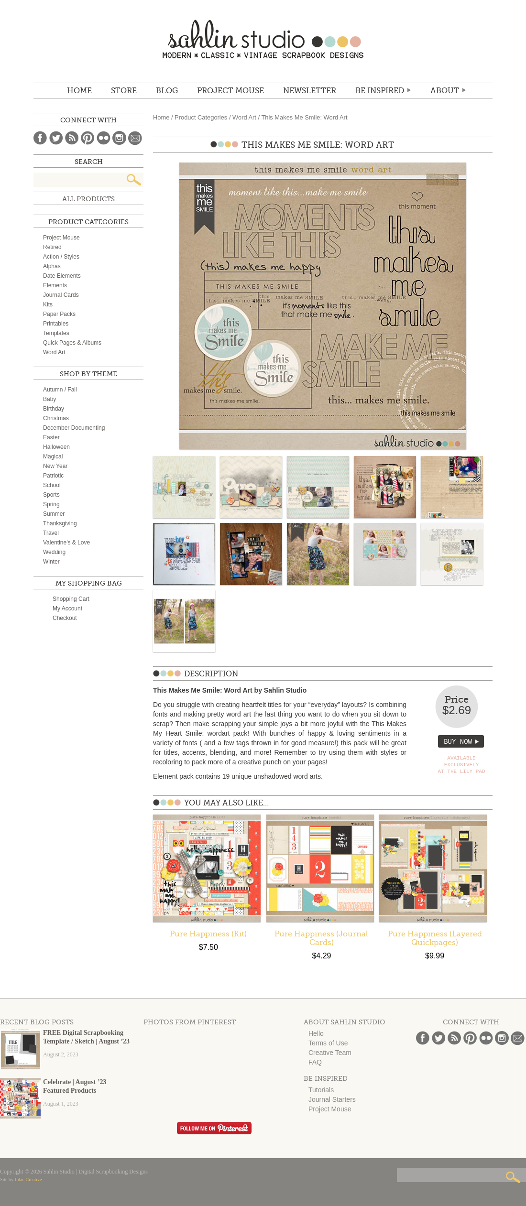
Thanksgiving (60, 523)
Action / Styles (61, 256)
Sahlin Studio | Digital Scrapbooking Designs (263, 39)
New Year (55, 466)
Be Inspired (379, 91)
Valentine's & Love (66, 542)
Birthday (53, 408)
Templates (56, 333)
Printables (55, 323)
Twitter (56, 138)
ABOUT (444, 91)
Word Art (244, 117)
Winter (51, 561)
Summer (54, 514)
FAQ (315, 1062)
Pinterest (88, 138)
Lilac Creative (28, 1179)
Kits (48, 304)
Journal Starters (332, 1099)
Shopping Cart (71, 599)
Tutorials (321, 1090)
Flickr (103, 138)
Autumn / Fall (60, 389)
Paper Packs (59, 314)
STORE (124, 91)
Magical (53, 456)
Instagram (119, 138)
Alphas (52, 266)
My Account (67, 608)
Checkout (65, 618)
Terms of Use (328, 1043)
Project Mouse (230, 91)
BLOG (167, 91)
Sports (51, 494)
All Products (88, 199)
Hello (316, 1033)
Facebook (40, 138)
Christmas (56, 418)
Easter (51, 437)
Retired (52, 247)
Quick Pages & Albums (72, 342)
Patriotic (53, 475)
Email (135, 138)
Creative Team (329, 1052)
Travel (51, 533)
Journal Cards (61, 295)
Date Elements (62, 275)
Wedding (54, 552)
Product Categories (201, 117)
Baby (49, 399)
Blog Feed (72, 138)
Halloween (56, 447)
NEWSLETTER (309, 91)
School (52, 485)
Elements (55, 285)
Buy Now (458, 741)
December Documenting (74, 427)
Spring (51, 504)
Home (79, 91)
